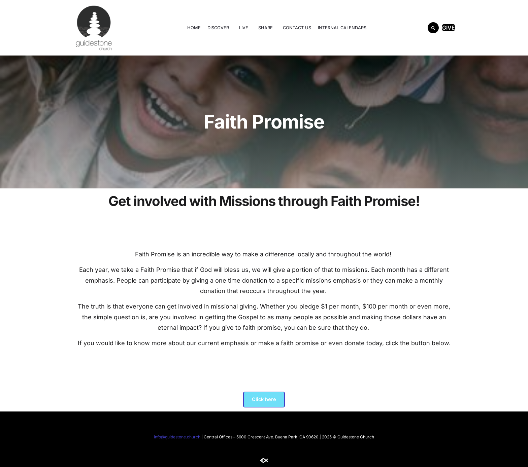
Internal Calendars (342, 27)
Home (194, 27)
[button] (433, 27)
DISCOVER (219, 27)
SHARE (267, 27)
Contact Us (297, 27)
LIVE (245, 27)
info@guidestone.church (177, 436)
